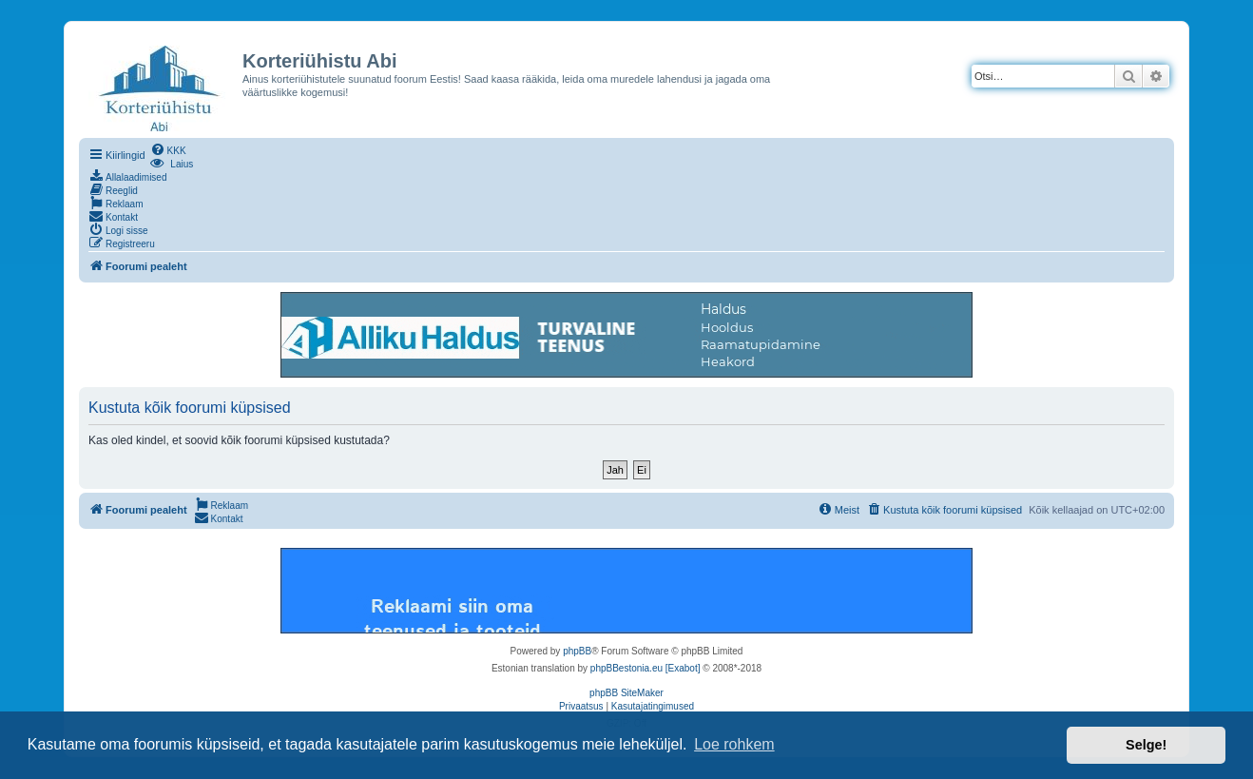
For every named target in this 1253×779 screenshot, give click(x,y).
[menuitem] (168, 149)
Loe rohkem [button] (734, 744)
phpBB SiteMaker (626, 693)
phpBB (577, 651)
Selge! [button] (1146, 744)
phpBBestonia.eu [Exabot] (645, 668)
